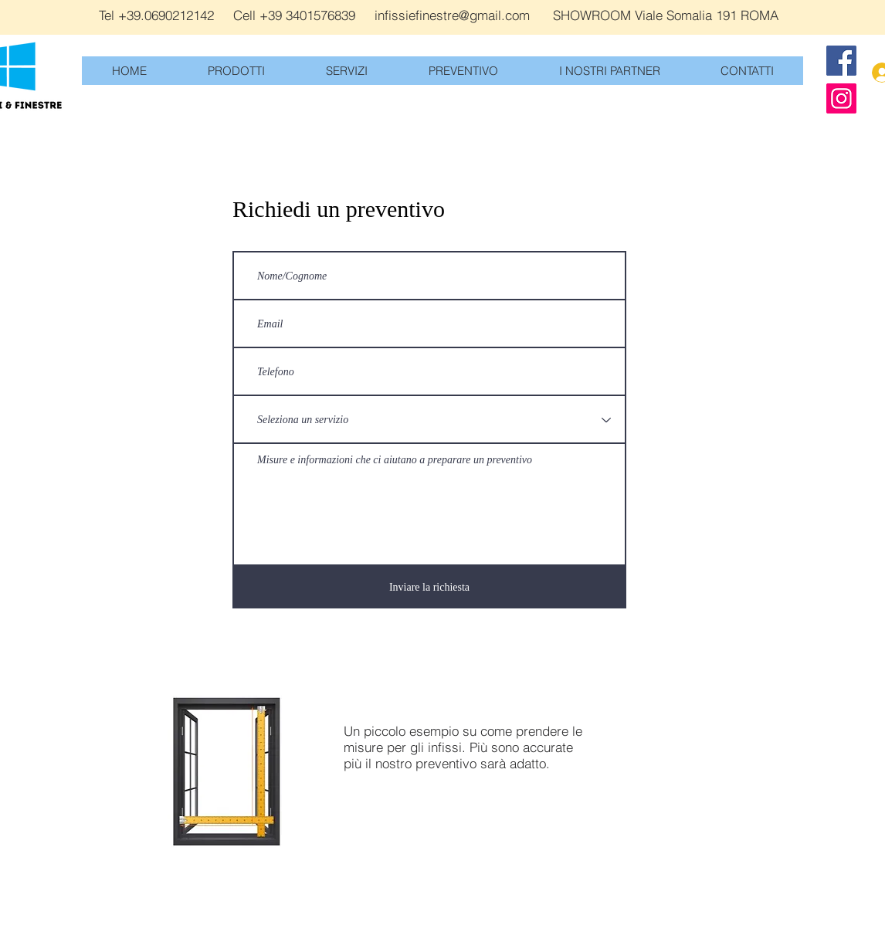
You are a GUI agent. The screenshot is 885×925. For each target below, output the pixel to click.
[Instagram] (841, 98)
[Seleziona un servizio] (429, 420)
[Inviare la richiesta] (429, 587)
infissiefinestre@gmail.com (452, 15)
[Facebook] (841, 61)
